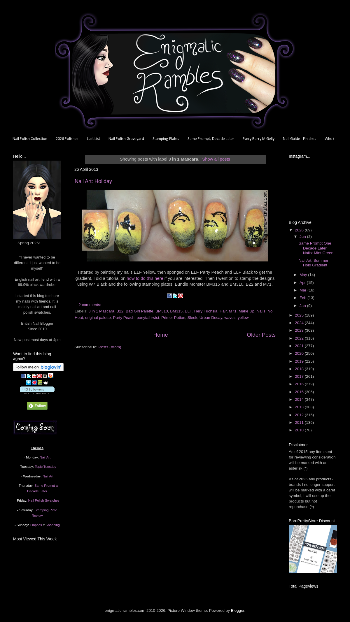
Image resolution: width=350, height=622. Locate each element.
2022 (300, 338)
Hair (223, 311)
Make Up (246, 311)
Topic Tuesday (45, 466)
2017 (300, 376)
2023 (300, 330)
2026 (300, 230)
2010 (300, 430)
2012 (300, 415)
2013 (300, 407)
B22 (119, 311)
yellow (243, 317)
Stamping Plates (166, 139)
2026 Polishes (67, 139)
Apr (303, 282)
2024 (300, 323)
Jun (303, 236)
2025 (300, 315)
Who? (330, 139)
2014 (300, 399)
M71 (232, 311)
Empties (36, 525)
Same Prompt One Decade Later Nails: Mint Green (316, 248)
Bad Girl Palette (139, 311)
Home (160, 335)
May (304, 275)
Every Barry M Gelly (258, 139)
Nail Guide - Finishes (299, 139)
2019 (300, 361)
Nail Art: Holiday (93, 181)
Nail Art (45, 457)
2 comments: (90, 305)
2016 (300, 384)
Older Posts (261, 335)
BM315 (176, 311)
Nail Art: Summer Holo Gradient (313, 262)
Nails (261, 311)
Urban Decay (211, 317)
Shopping (53, 525)
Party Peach (123, 317)
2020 (300, 353)
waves (229, 317)
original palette (98, 317)
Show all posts (216, 159)
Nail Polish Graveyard (126, 139)
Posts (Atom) (110, 347)
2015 (300, 392)
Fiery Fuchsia (205, 311)
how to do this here (145, 278)
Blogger (237, 610)
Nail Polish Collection (30, 139)
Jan (303, 305)
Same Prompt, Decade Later (211, 139)
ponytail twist (147, 317)
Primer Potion (173, 317)
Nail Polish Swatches (44, 500)
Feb (303, 298)
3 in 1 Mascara (101, 311)
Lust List (93, 139)
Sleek (192, 317)
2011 (300, 422)
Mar (303, 290)
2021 (300, 346)
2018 (300, 369)
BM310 (161, 311)
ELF (188, 311)
